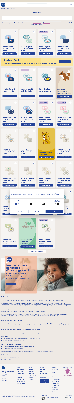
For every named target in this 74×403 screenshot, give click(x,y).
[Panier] (71, 4)
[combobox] (37, 5)
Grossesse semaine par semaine (20, 373)
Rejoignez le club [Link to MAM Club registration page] (11, 283)
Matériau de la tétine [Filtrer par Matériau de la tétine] (26, 18)
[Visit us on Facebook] (2, 380)
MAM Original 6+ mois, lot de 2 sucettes (9, 90)
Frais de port (43, 373)
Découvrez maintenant (64, 96)
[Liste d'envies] (63, 4)
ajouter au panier (9, 53)
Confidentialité (56, 379)
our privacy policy (38, 195)
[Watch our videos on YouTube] (6, 380)
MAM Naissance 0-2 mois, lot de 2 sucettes (9, 151)
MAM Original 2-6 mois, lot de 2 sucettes (64, 151)
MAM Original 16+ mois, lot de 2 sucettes (9, 48)
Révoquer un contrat (44, 381)
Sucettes (31, 369)
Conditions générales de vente (55, 371)
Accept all (54, 211)
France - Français (68, 375)
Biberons (31, 371)
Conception (20, 369)
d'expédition (24, 396)
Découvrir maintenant (64, 61)
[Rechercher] (45, 4)
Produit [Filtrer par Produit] (42, 18)
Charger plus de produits (37, 251)
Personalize (37, 211)
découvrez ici (46, 23)
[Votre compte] (67, 4)
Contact (42, 369)
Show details (58, 207)
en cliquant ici (37, 23)
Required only (19, 211)
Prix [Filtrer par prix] (47, 18)
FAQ (41, 371)
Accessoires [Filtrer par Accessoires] (6, 18)
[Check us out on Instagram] (4, 380)
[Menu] (9, 5)
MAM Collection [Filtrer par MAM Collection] (15, 18)
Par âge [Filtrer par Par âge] (35, 18)
